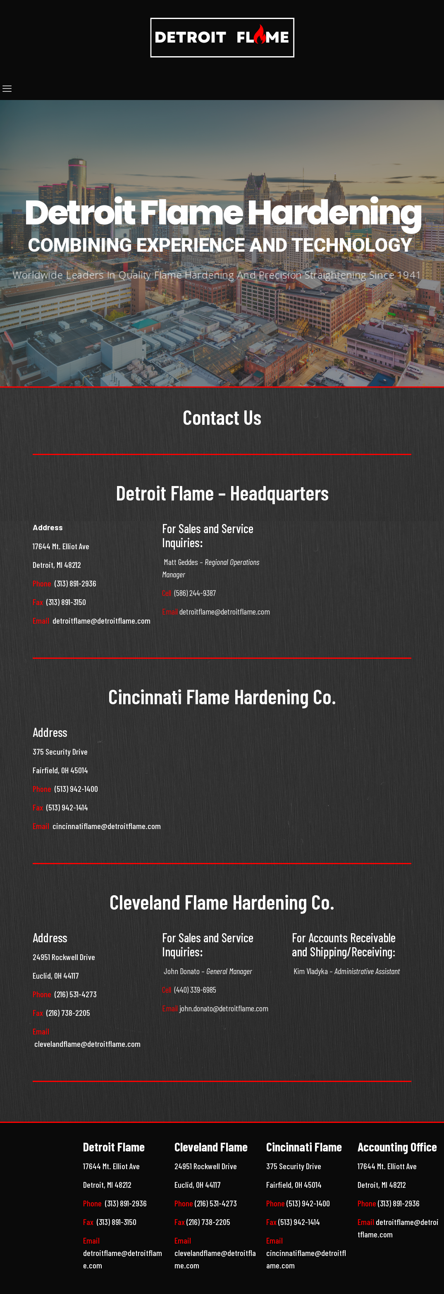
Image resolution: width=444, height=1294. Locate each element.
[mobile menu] (7, 88)
